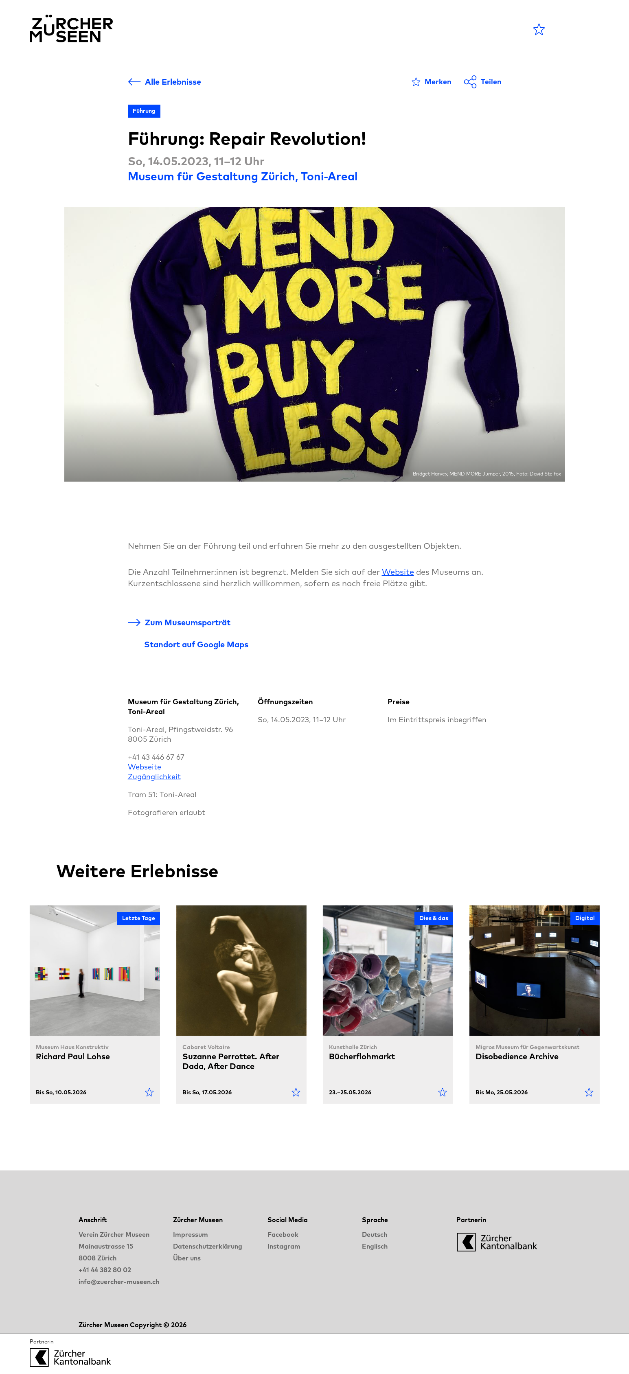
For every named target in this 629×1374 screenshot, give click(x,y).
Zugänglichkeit (154, 776)
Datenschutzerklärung (207, 1246)
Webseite (144, 766)
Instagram (283, 1246)
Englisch (375, 1246)
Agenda (275, 29)
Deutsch (374, 1234)
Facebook (282, 1234)
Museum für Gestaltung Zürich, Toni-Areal (242, 176)
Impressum (190, 1234)
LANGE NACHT (433, 29)
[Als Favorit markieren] (431, 81)
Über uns (187, 1258)
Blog (370, 29)
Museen (326, 29)
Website (398, 572)
